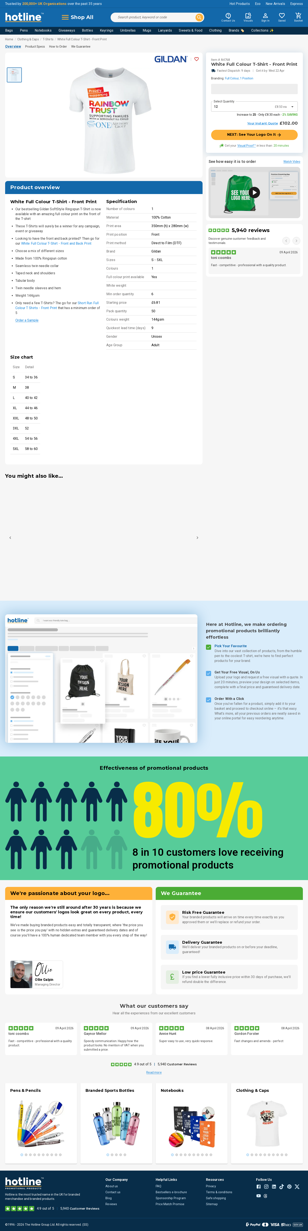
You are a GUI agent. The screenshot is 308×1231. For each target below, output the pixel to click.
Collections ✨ (262, 30)
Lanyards (165, 30)
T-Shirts (48, 39)
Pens (24, 30)
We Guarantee (80, 46)
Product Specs (35, 46)
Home (9, 39)
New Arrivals (275, 4)
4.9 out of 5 (142, 1064)
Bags (9, 30)
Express (296, 4)
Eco (258, 4)
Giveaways (67, 30)
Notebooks (43, 30)
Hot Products (240, 4)
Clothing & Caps (28, 39)
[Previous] (10, 538)
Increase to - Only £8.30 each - (267, 114)
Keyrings (106, 30)
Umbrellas (128, 30)
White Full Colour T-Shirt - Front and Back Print (56, 243)
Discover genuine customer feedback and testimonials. (237, 241)
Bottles (87, 30)
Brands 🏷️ (236, 30)
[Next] (197, 538)
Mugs (147, 30)
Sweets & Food (190, 30)
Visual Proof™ (246, 145)
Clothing (215, 30)
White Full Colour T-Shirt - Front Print (82, 39)
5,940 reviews (251, 230)
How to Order (58, 46)
